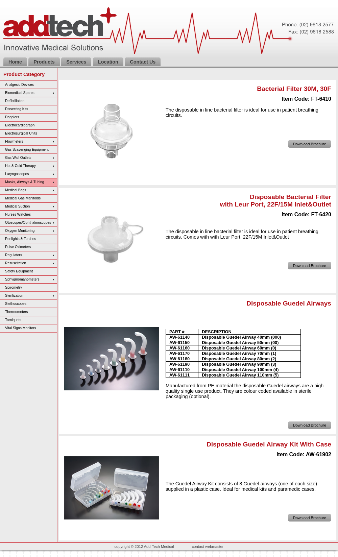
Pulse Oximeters (18, 247)
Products (43, 62)
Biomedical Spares (19, 93)
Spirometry (13, 287)
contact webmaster (208, 546)
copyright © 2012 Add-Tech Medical (144, 546)
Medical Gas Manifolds (23, 198)
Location (108, 62)
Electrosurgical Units (21, 133)
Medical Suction (17, 206)
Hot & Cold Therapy (20, 166)
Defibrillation (14, 101)
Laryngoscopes (17, 174)
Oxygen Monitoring (19, 231)
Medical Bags (15, 190)
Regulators (13, 255)
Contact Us (142, 62)
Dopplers (12, 117)
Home (15, 62)
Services (76, 62)
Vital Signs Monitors (20, 328)
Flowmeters (14, 141)
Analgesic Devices (19, 85)
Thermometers (16, 312)
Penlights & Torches (20, 239)
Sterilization (14, 295)
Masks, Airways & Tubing (24, 182)
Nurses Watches (18, 214)
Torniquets (13, 320)
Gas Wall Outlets (18, 158)
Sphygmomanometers (22, 279)
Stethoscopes (15, 304)
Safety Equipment (19, 271)
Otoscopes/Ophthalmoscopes (28, 222)
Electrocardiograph (19, 125)
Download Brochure (309, 144)
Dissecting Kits (16, 109)
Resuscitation (15, 263)
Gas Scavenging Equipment (27, 149)
